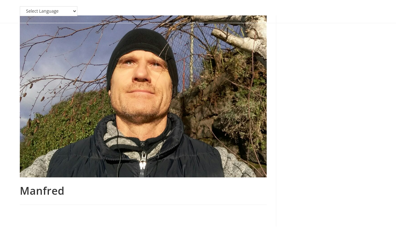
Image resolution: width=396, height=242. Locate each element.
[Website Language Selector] (48, 11)
